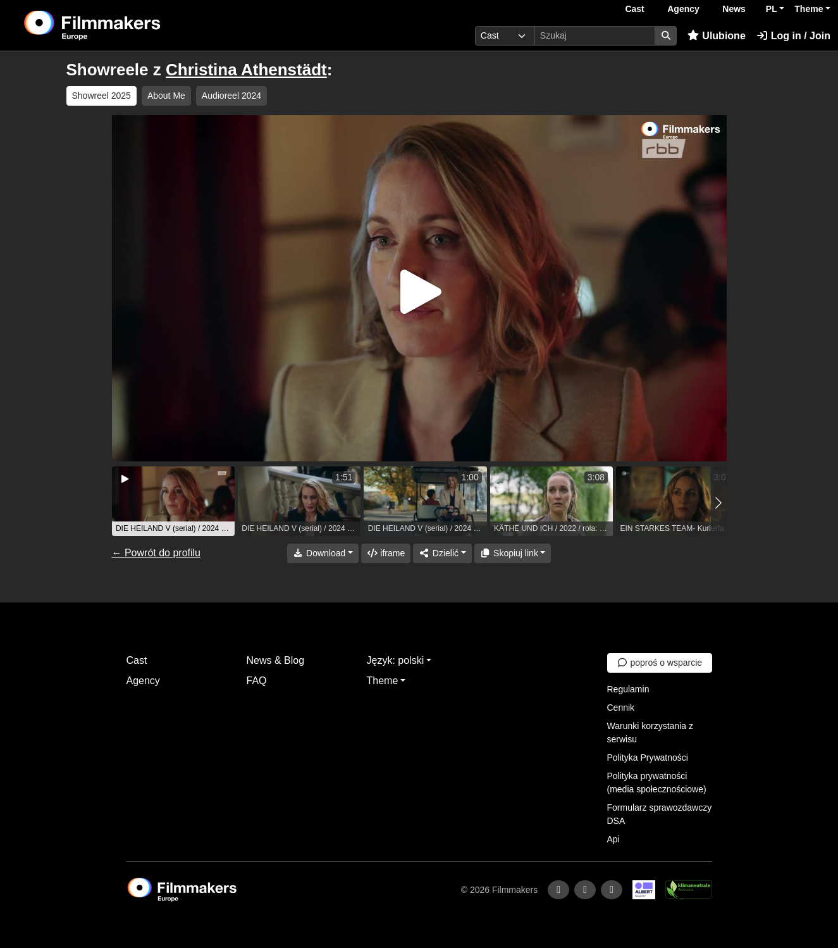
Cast (634, 9)
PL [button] (771, 9)
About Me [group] (166, 95)
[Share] (442, 553)
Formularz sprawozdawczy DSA (659, 814)
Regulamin (628, 689)
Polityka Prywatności (647, 757)
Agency (683, 9)
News (734, 9)
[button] (719, 502)
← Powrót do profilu (156, 552)
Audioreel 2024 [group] (231, 95)
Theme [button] (808, 9)
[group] (173, 501)
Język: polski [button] (395, 660)
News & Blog (276, 660)
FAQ (257, 680)
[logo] (124, 25)
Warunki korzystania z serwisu (650, 732)
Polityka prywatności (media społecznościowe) (656, 782)
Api (613, 839)
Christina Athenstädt (246, 69)
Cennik (621, 707)
